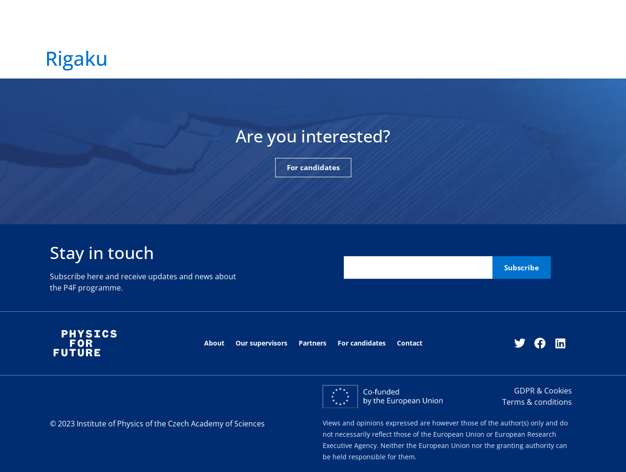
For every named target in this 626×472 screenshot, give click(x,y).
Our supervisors (195, 29)
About (149, 29)
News (380, 29)
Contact (411, 29)
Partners (290, 29)
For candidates (338, 29)
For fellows (451, 29)
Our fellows (248, 29)
